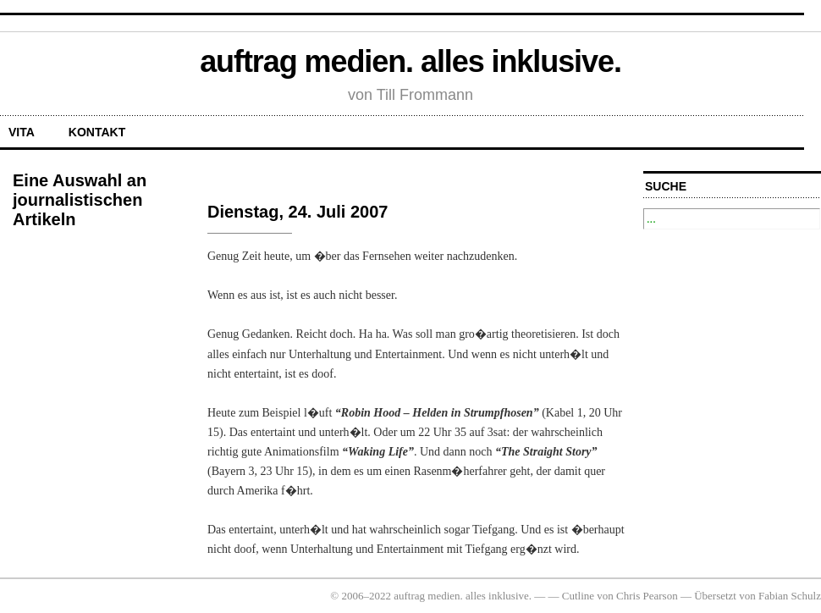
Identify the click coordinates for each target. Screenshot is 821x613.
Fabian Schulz (789, 595)
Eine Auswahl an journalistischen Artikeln (79, 200)
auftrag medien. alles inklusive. (410, 61)
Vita (21, 132)
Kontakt (97, 132)
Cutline (578, 595)
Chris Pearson (647, 595)
